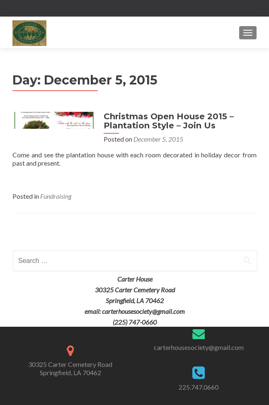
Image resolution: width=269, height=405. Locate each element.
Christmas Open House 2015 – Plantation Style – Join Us (169, 120)
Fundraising (55, 196)
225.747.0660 (198, 387)
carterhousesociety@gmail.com (199, 347)
